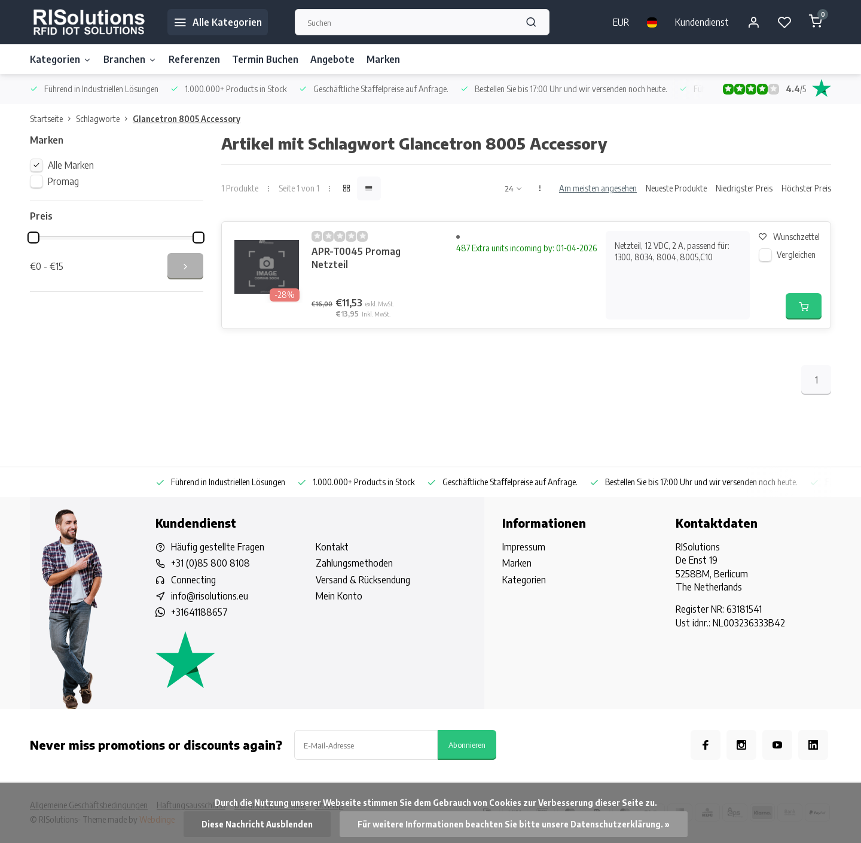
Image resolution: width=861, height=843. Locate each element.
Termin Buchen (265, 59)
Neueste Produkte (676, 188)
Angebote (332, 59)
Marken (383, 59)
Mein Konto (339, 596)
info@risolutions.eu (209, 596)
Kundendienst (702, 22)
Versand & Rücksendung (363, 580)
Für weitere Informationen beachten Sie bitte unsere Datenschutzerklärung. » (514, 824)
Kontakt (332, 547)
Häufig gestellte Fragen (217, 547)
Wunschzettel (789, 237)
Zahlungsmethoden (354, 563)
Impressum (523, 547)
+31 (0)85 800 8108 (210, 563)
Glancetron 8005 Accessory (186, 119)
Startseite (53, 119)
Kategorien (60, 59)
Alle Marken (71, 165)
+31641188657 (199, 612)
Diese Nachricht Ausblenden (257, 824)
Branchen (130, 59)
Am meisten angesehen (598, 188)
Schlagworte (104, 119)
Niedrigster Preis (744, 188)
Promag (63, 181)
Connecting (193, 580)
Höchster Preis (806, 188)
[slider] (33, 238)
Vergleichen (796, 254)
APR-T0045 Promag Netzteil (356, 257)
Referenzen (194, 59)
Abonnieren (467, 744)
